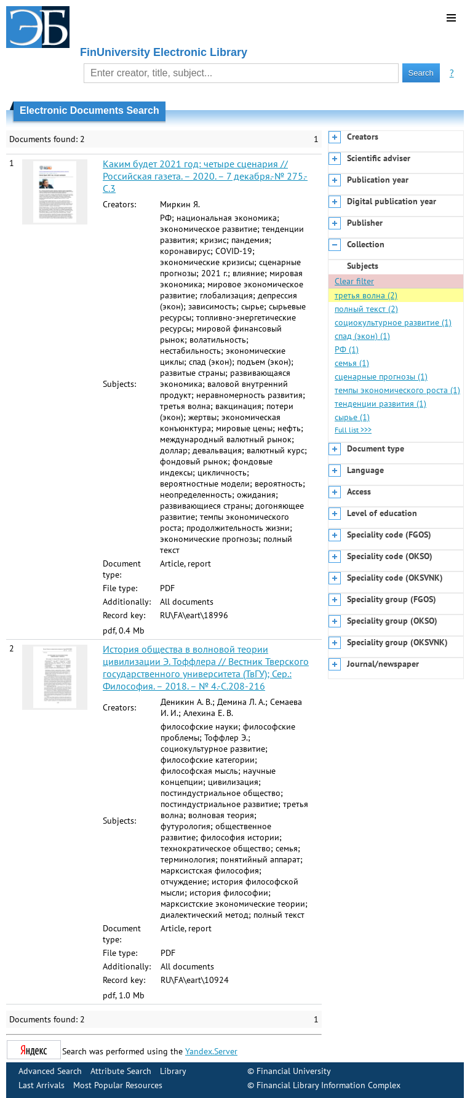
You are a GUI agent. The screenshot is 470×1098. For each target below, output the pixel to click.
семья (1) (352, 362)
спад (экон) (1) (362, 335)
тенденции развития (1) (380, 403)
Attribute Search (120, 1070)
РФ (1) (347, 349)
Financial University (294, 1070)
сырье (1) (352, 417)
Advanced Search (50, 1070)
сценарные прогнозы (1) (381, 376)
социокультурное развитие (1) (393, 322)
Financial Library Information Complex (328, 1085)
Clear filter (354, 281)
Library (173, 1070)
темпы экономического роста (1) (397, 390)
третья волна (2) (366, 295)
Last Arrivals (41, 1085)
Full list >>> (353, 429)
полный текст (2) (366, 308)
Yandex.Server (211, 1051)
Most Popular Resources (117, 1085)
